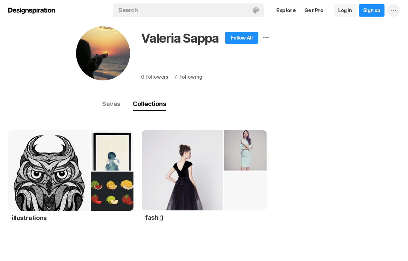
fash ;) (154, 217)
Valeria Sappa (180, 38)
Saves (111, 103)
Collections (149, 103)
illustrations (29, 217)
